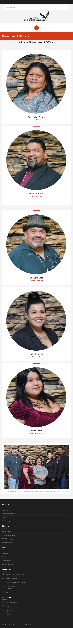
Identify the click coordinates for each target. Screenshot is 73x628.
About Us (5, 510)
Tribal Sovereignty (8, 539)
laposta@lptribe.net (11, 578)
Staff (3, 517)
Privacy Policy (6, 560)
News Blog (5, 553)
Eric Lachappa (36, 278)
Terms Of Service (7, 564)
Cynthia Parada (36, 430)
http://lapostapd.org (11, 602)
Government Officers (8, 513)
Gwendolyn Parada (36, 117)
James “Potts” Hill (36, 193)
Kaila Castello (36, 354)
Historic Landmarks (8, 535)
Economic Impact (7, 542)
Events (4, 557)
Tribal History (6, 531)
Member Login (6, 521)
